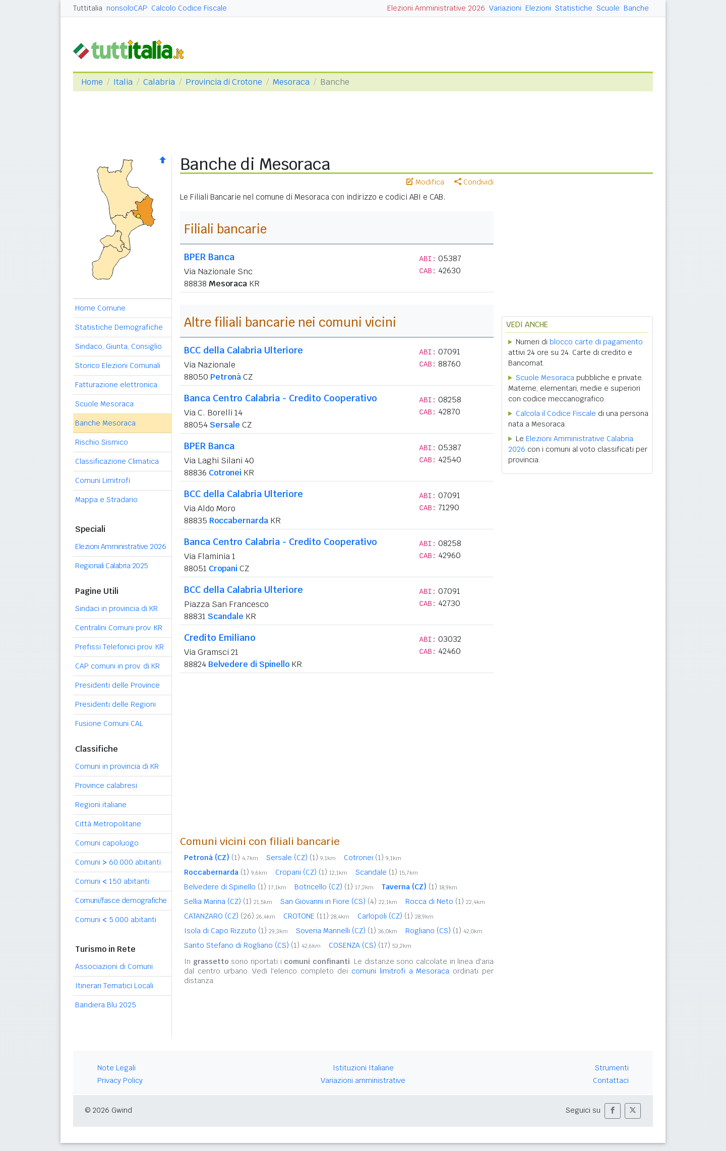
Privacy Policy (120, 1080)
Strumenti (612, 1067)
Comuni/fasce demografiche (121, 900)
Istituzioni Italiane (363, 1067)
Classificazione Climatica (117, 461)
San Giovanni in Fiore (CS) (338, 901)
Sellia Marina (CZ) (228, 901)
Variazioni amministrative (363, 1080)
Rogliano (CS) (443, 930)
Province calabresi (106, 785)
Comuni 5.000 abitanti (115, 919)
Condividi (474, 182)
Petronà (225, 377)
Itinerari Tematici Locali (114, 985)
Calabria (159, 82)
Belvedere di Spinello (248, 664)
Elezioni (538, 8)
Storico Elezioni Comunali (117, 365)
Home (92, 82)
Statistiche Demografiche (119, 327)
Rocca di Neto (445, 901)
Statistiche (573, 8)
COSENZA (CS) (370, 945)
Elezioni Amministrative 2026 (436, 8)
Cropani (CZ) (311, 872)
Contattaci (611, 1080)
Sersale (225, 424)
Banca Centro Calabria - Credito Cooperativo (280, 398)
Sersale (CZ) (301, 857)
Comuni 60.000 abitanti (118, 862)
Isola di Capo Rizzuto (236, 930)
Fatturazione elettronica (116, 384)
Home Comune (100, 308)
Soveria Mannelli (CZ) (346, 930)
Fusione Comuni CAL (109, 723)
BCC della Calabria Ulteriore (243, 350)
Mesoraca (291, 82)
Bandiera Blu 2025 (105, 1004)
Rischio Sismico (101, 442)
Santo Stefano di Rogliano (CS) (252, 945)
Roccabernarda (238, 520)
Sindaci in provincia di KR (116, 608)
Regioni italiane (101, 804)
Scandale (226, 616)
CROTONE (316, 916)
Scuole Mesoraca (104, 403)
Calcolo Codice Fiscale (189, 8)
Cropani (223, 568)
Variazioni (505, 8)
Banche (636, 8)
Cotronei (225, 472)
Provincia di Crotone (224, 82)
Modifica (425, 182)
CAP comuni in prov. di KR (117, 666)
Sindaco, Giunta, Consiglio (118, 346)
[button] (612, 1111)
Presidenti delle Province (117, 685)
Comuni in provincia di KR (117, 766)
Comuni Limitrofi (102, 480)
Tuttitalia (87, 8)
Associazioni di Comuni (114, 966)
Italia (123, 82)
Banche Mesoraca (105, 423)
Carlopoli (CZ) (395, 916)
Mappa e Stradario (106, 499)
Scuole (608, 8)
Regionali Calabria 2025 (111, 565)
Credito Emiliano (220, 637)
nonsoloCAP (126, 8)
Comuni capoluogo (107, 842)
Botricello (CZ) (334, 886)
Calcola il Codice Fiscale (556, 413)
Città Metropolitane (108, 823)
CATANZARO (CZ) (229, 916)
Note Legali (116, 1067)
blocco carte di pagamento (596, 341)
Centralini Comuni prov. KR (118, 627)
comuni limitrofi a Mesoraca (400, 971)
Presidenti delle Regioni (115, 704)
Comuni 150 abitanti (112, 881)
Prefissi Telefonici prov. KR (119, 646)
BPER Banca (209, 257)
